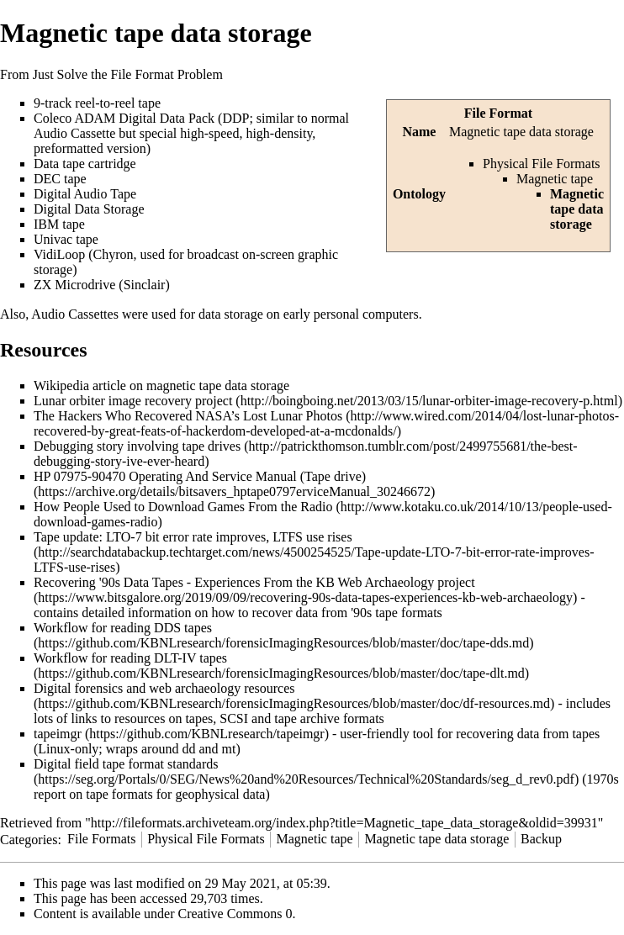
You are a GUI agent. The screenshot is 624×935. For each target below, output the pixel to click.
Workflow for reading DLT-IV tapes (130, 658)
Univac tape (66, 239)
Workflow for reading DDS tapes (123, 628)
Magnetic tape (554, 179)
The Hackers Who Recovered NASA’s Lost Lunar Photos (188, 416)
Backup (541, 839)
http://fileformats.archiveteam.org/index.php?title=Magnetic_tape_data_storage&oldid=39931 (344, 823)
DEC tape (60, 179)
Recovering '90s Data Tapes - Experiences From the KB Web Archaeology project (254, 582)
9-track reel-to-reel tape (97, 103)
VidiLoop (59, 254)
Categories (28, 839)
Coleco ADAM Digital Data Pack (124, 118)
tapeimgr (58, 733)
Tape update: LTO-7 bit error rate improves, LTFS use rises (193, 537)
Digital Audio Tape (85, 194)
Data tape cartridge (85, 163)
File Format (498, 113)
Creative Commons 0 (235, 913)
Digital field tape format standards (126, 764)
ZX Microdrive (74, 284)
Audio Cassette (74, 133)
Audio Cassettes (75, 314)
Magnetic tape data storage (436, 839)
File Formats (101, 839)
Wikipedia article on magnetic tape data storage (161, 385)
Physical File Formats (541, 163)
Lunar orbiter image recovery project (133, 401)
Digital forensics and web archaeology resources (164, 688)
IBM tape (59, 224)
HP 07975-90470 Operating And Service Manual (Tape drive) (200, 476)
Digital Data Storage (89, 209)
